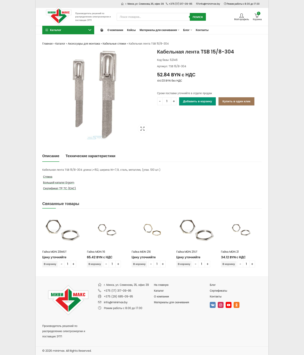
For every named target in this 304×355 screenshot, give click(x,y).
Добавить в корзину (197, 101)
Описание (50, 155)
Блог (213, 285)
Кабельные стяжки (114, 44)
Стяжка (47, 177)
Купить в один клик (236, 101)
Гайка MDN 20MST (54, 252)
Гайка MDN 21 (230, 252)
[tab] (50, 156)
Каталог (60, 44)
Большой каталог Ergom (58, 182)
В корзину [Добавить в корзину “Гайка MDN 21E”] (139, 264)
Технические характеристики (90, 155)
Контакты (215, 296)
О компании (161, 296)
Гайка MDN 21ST (187, 252)
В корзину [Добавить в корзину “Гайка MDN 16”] (94, 264)
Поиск (198, 17)
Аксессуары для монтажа (84, 44)
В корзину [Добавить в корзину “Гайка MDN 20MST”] (50, 264)
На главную (161, 285)
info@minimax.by (116, 302)
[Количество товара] (166, 101)
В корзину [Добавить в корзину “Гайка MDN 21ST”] (184, 264)
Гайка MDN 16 (96, 252)
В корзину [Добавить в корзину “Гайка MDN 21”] (229, 264)
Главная (47, 44)
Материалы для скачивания (171, 302)
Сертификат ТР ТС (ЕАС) (59, 188)
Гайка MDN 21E (141, 252)
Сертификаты (218, 291)
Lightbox (142, 128)
